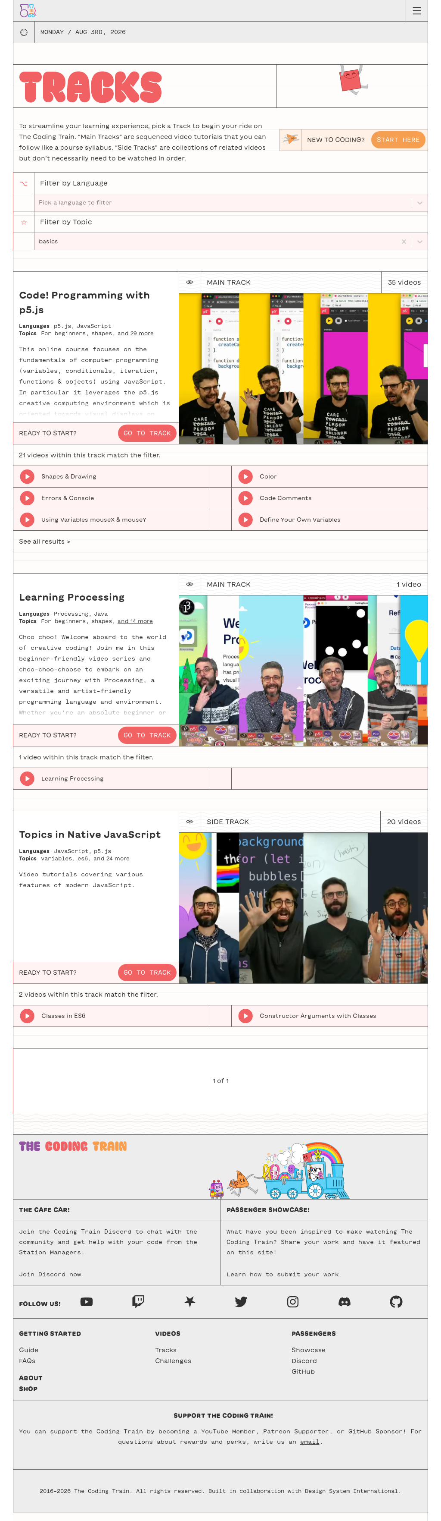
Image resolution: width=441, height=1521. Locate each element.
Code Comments (286, 507)
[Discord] (344, 1310)
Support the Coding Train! (223, 1424)
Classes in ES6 (63, 1024)
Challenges (173, 1370)
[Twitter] (241, 1310)
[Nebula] (189, 1310)
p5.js (102, 859)
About (31, 1387)
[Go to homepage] (28, 10)
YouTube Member (228, 1440)
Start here (398, 140)
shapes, (103, 341)
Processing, (73, 622)
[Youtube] (86, 1310)
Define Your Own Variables (300, 528)
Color (268, 485)
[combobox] (39, 247)
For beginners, (65, 341)
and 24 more (111, 866)
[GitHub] (396, 1310)
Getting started (50, 1342)
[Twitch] (138, 1310)
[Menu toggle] (417, 11)
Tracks (166, 1359)
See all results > (45, 550)
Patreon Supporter (296, 1440)
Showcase (309, 1359)
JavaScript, (73, 859)
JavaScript (94, 334)
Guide (28, 1359)
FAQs (27, 1370)
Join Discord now (50, 1283)
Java (101, 622)
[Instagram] (292, 1310)
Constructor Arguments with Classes (318, 1024)
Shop (28, 1398)
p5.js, (64, 334)
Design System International (351, 1499)
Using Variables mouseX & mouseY (93, 528)
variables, (58, 866)
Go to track (147, 442)
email (310, 1450)
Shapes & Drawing (68, 485)
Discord (304, 1370)
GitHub (303, 1380)
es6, (84, 866)
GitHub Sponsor (375, 1440)
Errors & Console (67, 507)
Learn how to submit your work (283, 1283)
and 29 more (136, 341)
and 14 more (135, 629)
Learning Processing (72, 787)
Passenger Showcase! (268, 1219)
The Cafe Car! (44, 1219)
